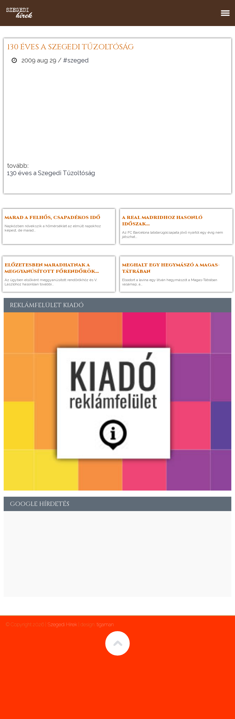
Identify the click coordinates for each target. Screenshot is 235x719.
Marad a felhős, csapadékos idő (52, 217)
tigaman (105, 624)
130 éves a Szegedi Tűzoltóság (51, 173)
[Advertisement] (117, 113)
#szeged (76, 60)
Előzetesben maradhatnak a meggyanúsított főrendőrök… (52, 268)
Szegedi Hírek (62, 624)
